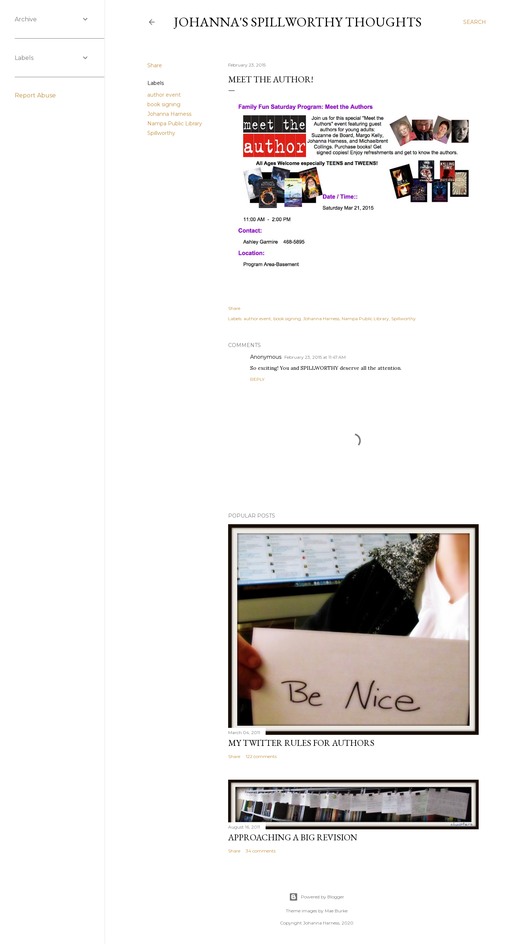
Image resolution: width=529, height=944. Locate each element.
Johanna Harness (169, 114)
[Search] (474, 22)
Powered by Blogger (316, 897)
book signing (163, 104)
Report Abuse (35, 95)
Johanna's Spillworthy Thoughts (298, 22)
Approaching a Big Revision (292, 837)
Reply (257, 379)
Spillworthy (161, 133)
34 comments (261, 851)
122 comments (261, 756)
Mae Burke (336, 910)
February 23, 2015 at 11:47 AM (315, 357)
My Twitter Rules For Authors (301, 742)
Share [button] (154, 65)
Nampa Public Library (174, 123)
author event (164, 95)
